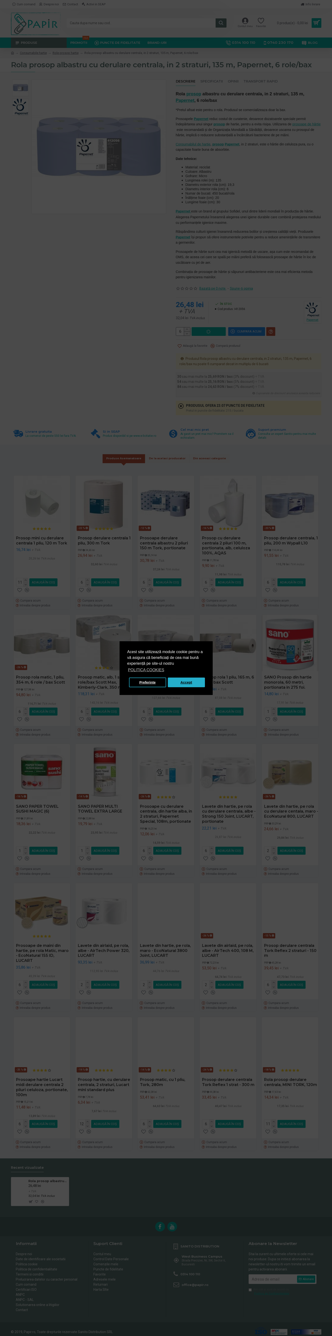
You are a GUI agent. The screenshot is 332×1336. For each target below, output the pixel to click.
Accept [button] (186, 682)
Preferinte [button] (147, 682)
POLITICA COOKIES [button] (146, 670)
